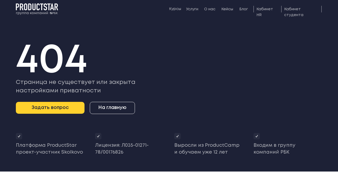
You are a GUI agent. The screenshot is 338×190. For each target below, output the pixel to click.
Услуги (192, 9)
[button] (50, 108)
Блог (243, 9)
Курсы (175, 9)
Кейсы (227, 9)
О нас (209, 9)
